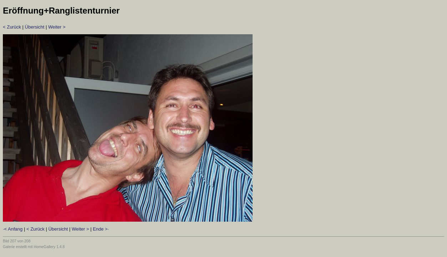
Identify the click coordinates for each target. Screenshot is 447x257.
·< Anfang (12, 229)
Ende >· (101, 229)
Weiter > (57, 27)
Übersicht (35, 27)
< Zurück (12, 27)
